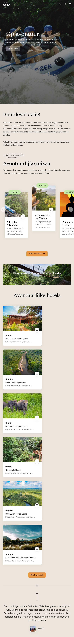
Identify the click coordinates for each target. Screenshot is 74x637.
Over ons (6, 606)
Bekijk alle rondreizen (37, 254)
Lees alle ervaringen (54, 568)
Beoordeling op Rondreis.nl (19, 569)
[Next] (70, 209)
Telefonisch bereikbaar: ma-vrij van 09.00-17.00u (51, 617)
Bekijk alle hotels (37, 451)
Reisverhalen (8, 611)
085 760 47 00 (42, 606)
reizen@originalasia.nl (45, 611)
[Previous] (3, 209)
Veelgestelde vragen (11, 617)
